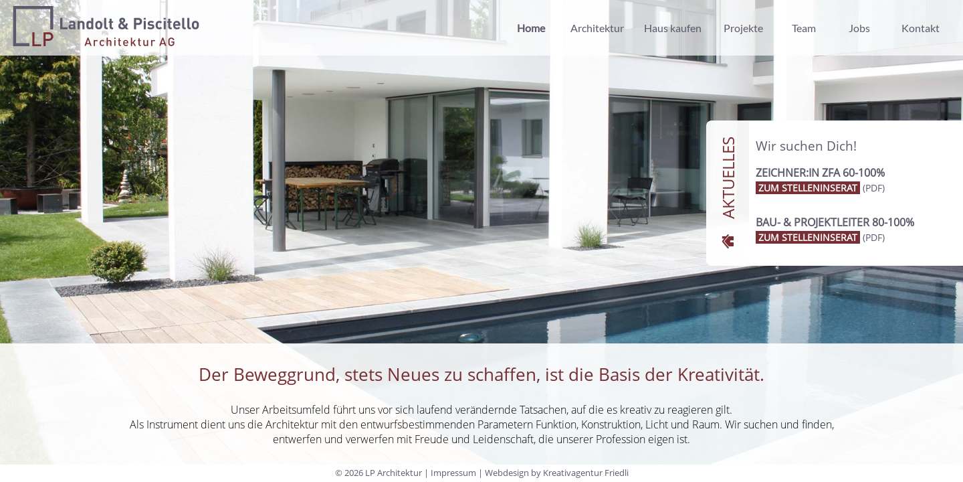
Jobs (859, 27)
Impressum (453, 473)
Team (804, 27)
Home (531, 27)
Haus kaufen (673, 27)
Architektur (597, 27)
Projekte (743, 27)
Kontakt (920, 27)
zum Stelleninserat (807, 187)
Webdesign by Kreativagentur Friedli (557, 473)
